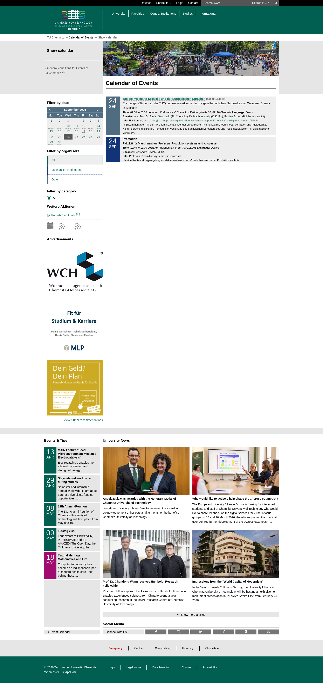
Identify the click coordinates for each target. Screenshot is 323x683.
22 (51, 136)
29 (51, 142)
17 (68, 131)
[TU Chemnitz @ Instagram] (178, 631)
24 (68, 136)
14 (98, 126)
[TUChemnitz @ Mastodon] (245, 631)
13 (90, 126)
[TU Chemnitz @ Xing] (223, 631)
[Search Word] (224, 3)
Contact (193, 3)
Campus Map (162, 648)
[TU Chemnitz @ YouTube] (268, 631)
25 (76, 136)
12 (83, 126)
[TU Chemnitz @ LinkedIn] (200, 631)
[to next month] (98, 109)
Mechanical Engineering (66, 169)
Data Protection (161, 667)
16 (59, 131)
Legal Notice (133, 667)
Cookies (186, 667)
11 (76, 126)
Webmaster (51, 672)
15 (51, 131)
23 (59, 136)
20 (90, 131)
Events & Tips (55, 440)
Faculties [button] (137, 13)
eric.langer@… (152, 120)
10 (68, 126)
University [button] (118, 13)
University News (116, 440)
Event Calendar (60, 632)
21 (98, 131)
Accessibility (210, 667)
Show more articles (193, 614)
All (53, 160)
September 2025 (75, 109)
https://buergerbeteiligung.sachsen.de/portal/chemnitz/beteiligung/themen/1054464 (210, 120)
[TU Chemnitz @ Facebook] (155, 631)
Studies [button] (187, 13)
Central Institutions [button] (163, 13)
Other (55, 179)
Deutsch (146, 3)
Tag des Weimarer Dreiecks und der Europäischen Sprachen (164, 98)
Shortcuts (163, 3)
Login (179, 3)
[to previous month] (51, 109)
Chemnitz (210, 648)
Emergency (116, 648)
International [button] (207, 13)
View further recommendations (83, 420)
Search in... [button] (260, 3)
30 (59, 142)
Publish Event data (63, 215)
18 (76, 131)
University (187, 648)
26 (83, 136)
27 (90, 136)
